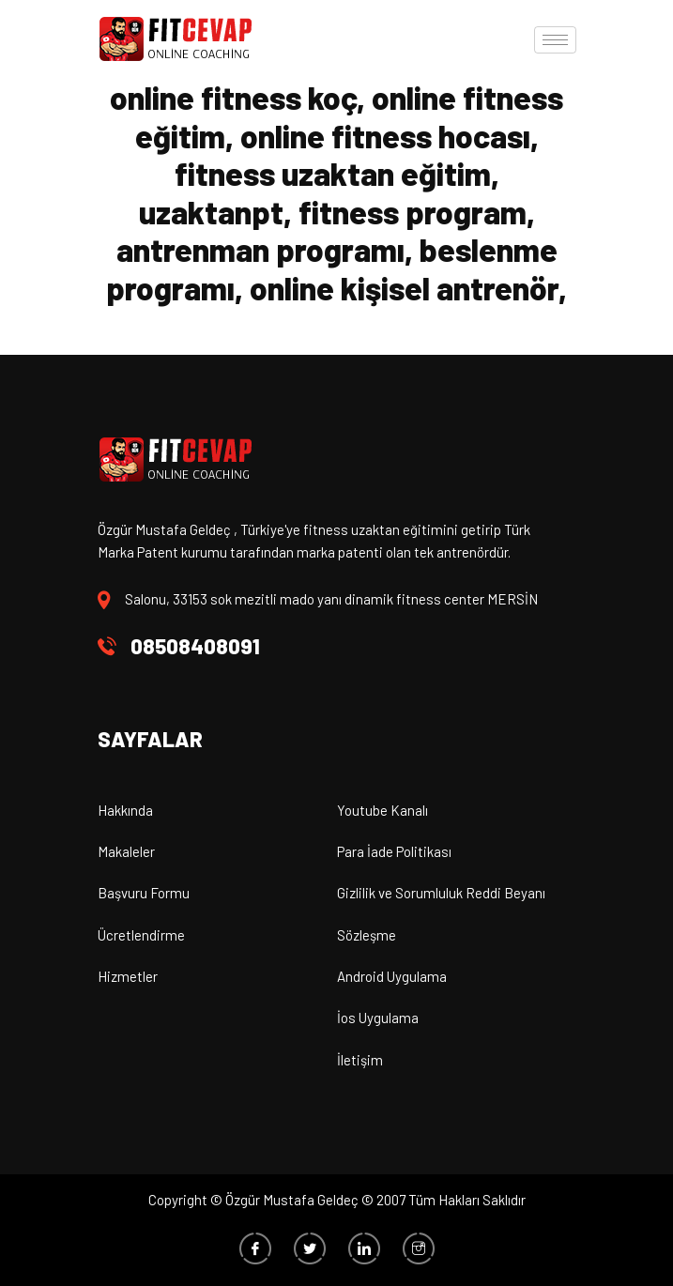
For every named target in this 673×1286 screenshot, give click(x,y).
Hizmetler (128, 976)
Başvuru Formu (144, 892)
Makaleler (126, 851)
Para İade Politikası (394, 851)
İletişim (360, 1059)
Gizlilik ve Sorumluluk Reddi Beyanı (441, 892)
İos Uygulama (378, 1017)
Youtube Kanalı (382, 810)
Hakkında (125, 810)
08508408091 (195, 646)
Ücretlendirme (141, 934)
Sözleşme (366, 934)
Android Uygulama (392, 976)
